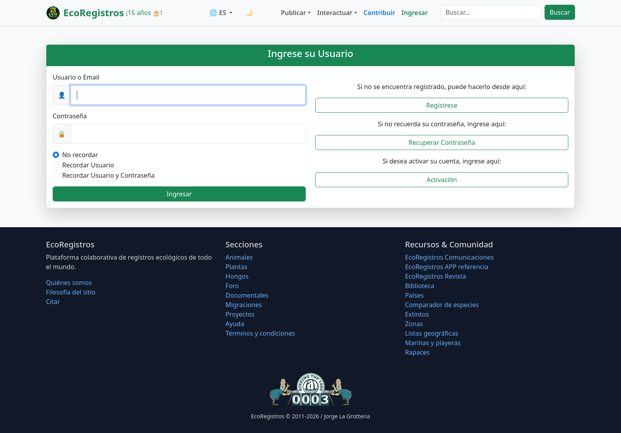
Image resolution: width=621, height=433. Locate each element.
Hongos (237, 276)
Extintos (417, 314)
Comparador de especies (442, 304)
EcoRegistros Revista (435, 276)
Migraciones (243, 304)
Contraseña (70, 116)
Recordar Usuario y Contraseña (108, 175)
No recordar (80, 154)
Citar (53, 301)
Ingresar (415, 12)
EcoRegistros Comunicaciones (449, 257)
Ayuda (234, 323)
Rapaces (417, 352)
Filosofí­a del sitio (70, 292)
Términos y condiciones (260, 333)
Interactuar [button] (334, 12)
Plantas (236, 266)
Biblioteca (419, 285)
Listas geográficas (431, 333)
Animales (239, 257)
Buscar (560, 12)
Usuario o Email (76, 77)
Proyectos (239, 314)
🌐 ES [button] (219, 12)
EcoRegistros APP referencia (446, 266)
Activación (442, 179)
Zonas (414, 323)
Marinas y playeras (433, 342)
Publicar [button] (293, 12)
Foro (232, 285)
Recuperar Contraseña (442, 142)
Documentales (246, 295)
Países (414, 295)
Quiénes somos (69, 282)
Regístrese (441, 105)
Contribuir (379, 12)
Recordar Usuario (88, 165)
